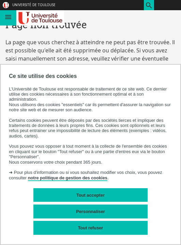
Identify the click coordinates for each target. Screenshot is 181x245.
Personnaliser (90, 211)
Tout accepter (90, 195)
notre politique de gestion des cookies (67, 177)
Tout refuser (90, 227)
